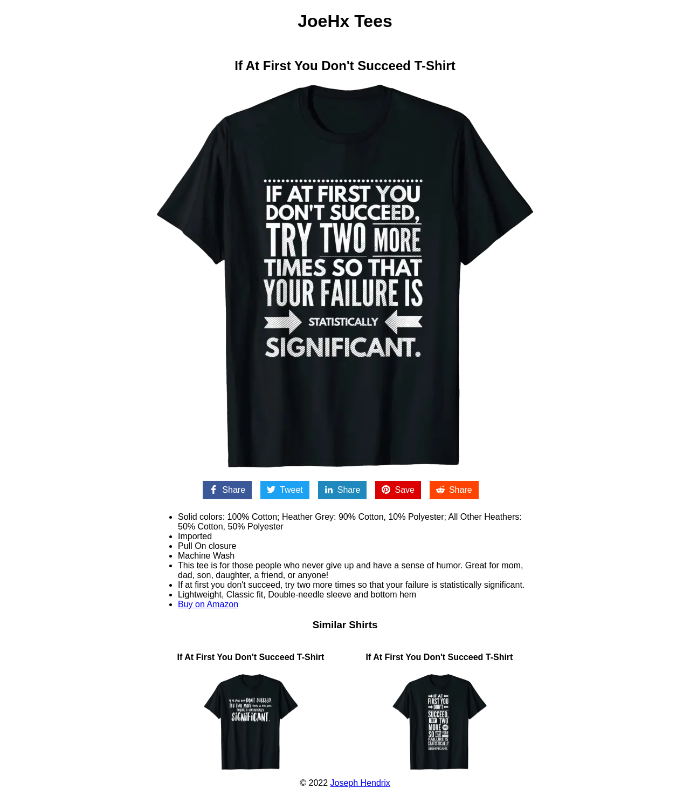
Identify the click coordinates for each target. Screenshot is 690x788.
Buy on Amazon (208, 604)
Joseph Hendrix (360, 782)
